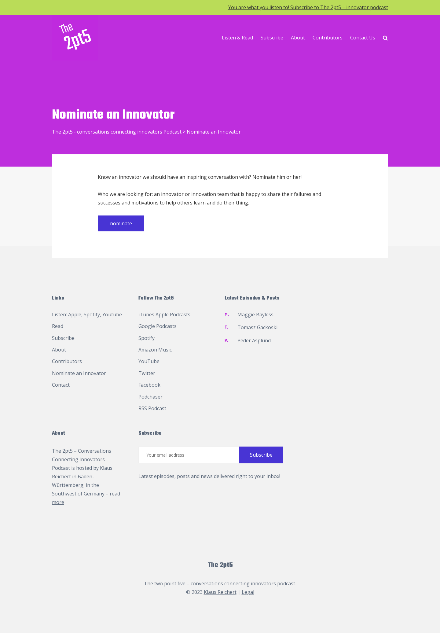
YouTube (149, 361)
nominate (121, 223)
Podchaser (150, 396)
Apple (74, 314)
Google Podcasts (157, 326)
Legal (248, 592)
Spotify (92, 314)
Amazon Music (155, 349)
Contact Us (362, 37)
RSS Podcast (152, 408)
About (298, 37)
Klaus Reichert (220, 592)
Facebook (149, 384)
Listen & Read (237, 37)
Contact (61, 384)
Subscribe (272, 37)
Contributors (328, 37)
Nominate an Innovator (79, 373)
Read (57, 326)
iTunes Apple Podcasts (164, 314)
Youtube (112, 314)
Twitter (146, 373)
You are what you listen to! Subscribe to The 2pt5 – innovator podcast (308, 7)
